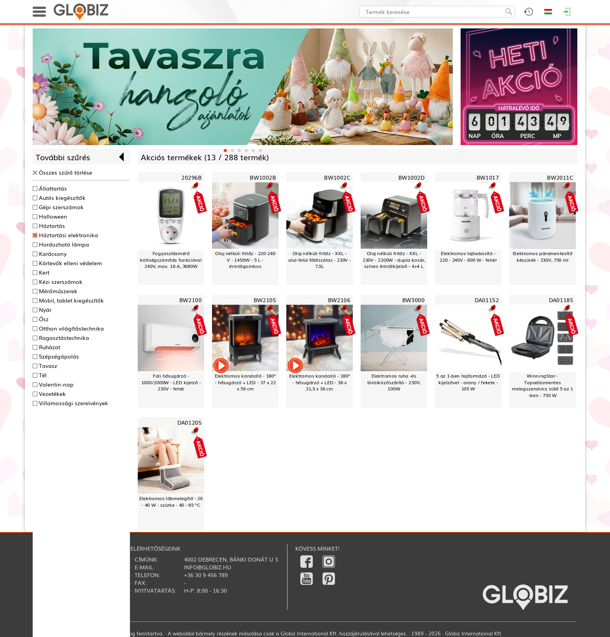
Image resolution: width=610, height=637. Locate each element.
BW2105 (265, 300)
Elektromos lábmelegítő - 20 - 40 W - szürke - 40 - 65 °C (171, 501)
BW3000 (413, 300)
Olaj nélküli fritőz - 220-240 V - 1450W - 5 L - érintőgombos (245, 260)
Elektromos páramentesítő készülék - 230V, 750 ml (543, 256)
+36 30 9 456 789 (206, 575)
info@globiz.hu (207, 567)
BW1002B (263, 177)
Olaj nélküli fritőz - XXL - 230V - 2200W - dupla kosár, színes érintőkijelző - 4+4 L (394, 260)
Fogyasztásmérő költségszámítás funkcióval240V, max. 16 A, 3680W (171, 260)
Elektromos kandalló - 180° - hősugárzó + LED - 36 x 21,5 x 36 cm (319, 382)
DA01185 (561, 300)
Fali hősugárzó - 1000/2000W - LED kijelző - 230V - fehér (171, 382)
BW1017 (488, 177)
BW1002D (411, 177)
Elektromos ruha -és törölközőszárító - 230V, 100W (394, 382)
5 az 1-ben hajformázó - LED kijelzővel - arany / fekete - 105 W (468, 382)
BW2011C (560, 177)
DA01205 (189, 422)
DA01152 (487, 300)
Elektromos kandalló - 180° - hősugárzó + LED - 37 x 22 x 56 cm (245, 382)
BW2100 (190, 300)
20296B (191, 177)
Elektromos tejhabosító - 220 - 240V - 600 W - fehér (468, 256)
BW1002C (337, 177)
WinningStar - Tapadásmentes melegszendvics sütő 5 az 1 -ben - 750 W (542, 386)
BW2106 (339, 300)
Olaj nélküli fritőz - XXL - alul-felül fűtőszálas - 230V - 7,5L (319, 260)
